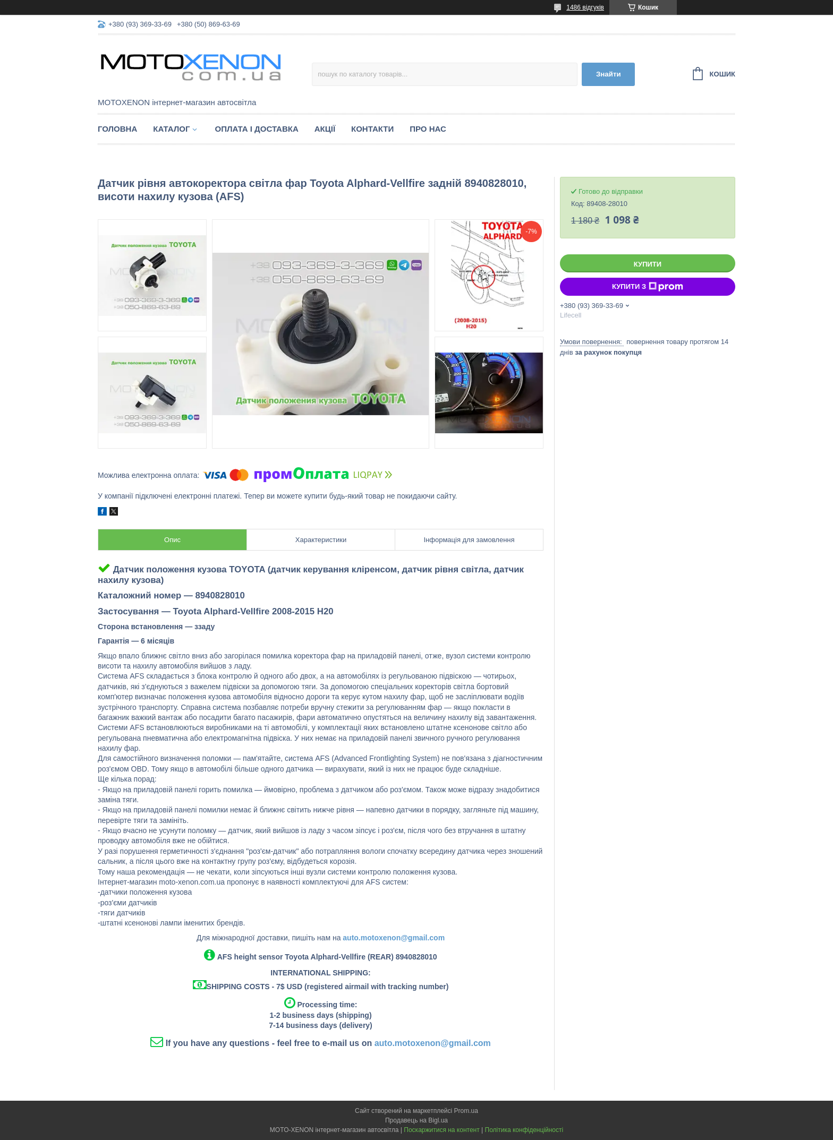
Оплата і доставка (256, 129)
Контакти (372, 129)
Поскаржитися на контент (441, 1130)
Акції (324, 129)
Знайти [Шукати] (608, 74)
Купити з (647, 287)
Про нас (428, 129)
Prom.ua (466, 1111)
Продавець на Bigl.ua (416, 1120)
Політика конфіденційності (524, 1130)
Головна (117, 129)
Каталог (171, 129)
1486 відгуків (585, 7)
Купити (647, 264)
